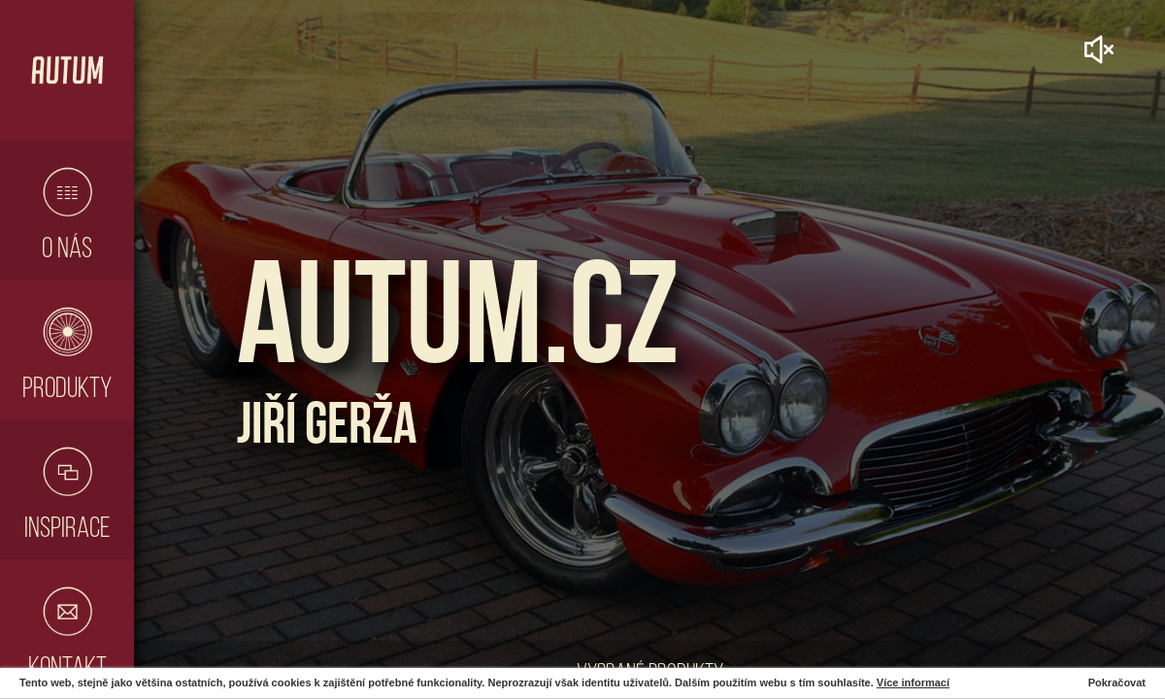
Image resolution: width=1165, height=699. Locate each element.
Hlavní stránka (67, 70)
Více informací (913, 682)
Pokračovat (1117, 682)
